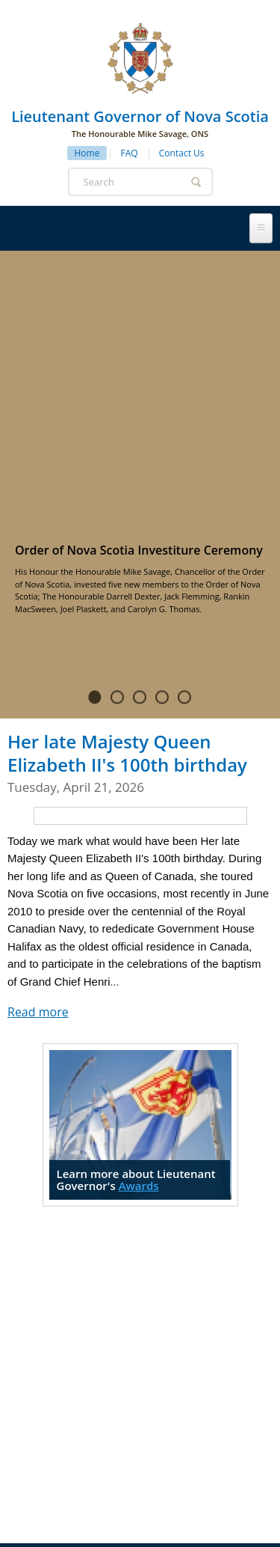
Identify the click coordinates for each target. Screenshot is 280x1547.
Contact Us (182, 153)
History (207, 1287)
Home (87, 153)
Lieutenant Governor (109, 1287)
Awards (139, 904)
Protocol (201, 1318)
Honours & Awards (92, 1350)
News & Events (201, 1350)
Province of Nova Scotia (186, 1510)
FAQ (129, 153)
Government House (103, 1318)
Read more (38, 731)
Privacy (101, 1497)
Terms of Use (162, 1497)
